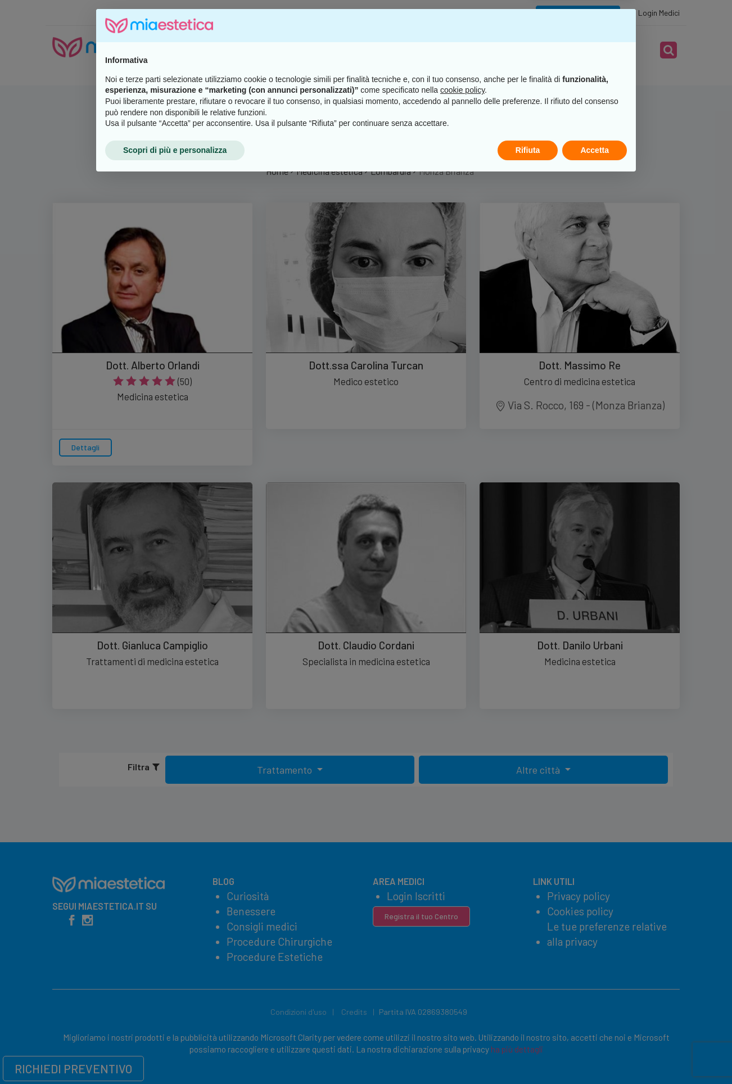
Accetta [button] (594, 1053)
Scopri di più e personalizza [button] (175, 1053)
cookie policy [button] (462, 993)
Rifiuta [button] (528, 1053)
